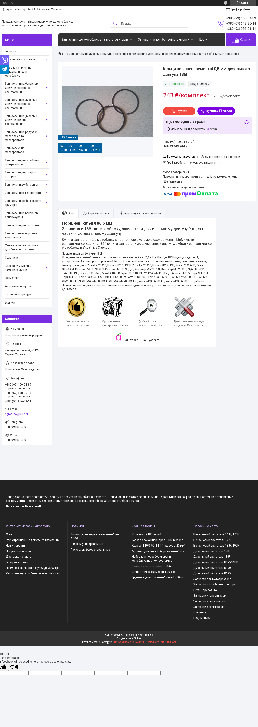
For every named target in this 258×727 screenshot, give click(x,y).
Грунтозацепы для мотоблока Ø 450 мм (158, 577)
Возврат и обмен (17, 562)
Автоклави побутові (18, 286)
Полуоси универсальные (87, 544)
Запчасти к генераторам (210, 595)
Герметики (12, 278)
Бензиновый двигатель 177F (212, 540)
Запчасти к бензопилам (209, 601)
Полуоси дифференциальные (90, 549)
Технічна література (18, 294)
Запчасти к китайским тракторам (216, 584)
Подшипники (202, 618)
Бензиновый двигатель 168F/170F (216, 534)
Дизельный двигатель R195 (212, 573)
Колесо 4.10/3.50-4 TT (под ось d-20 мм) (158, 545)
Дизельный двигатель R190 (212, 568)
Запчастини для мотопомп (23, 225)
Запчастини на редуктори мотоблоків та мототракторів (22, 136)
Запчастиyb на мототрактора (14, 150)
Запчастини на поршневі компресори (21, 235)
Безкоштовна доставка (182, 156)
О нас (9, 534)
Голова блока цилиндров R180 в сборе (157, 540)
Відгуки (10, 302)
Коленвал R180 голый (146, 534)
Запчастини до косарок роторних (20, 174)
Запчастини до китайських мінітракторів (23, 162)
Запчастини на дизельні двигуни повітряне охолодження (107, 53)
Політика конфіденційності (161, 642)
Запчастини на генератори (23, 192)
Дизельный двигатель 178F (212, 551)
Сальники (11, 257)
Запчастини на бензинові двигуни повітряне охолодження (21, 87)
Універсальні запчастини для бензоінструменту (21, 247)
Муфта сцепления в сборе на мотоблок (158, 551)
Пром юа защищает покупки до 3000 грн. (33, 568)
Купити (182, 111)
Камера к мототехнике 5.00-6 (151, 566)
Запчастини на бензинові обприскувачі (21, 215)
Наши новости (15, 545)
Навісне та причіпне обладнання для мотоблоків (18, 71)
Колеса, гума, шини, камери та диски (18, 267)
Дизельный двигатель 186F (212, 556)
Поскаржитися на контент (129, 642)
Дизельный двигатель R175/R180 (216, 562)
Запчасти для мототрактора (212, 579)
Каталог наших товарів (20, 59)
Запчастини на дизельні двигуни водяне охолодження (21, 119)
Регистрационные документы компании (32, 540)
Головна (10, 51)
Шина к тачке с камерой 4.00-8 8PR (155, 571)
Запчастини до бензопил (21, 184)
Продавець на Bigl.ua (129, 638)
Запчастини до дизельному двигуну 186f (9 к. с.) (180, 53)
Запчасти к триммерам (209, 606)
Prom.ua (148, 634)
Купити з (219, 111)
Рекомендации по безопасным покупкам (33, 573)
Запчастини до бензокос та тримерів (23, 203)
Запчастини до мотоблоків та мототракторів (94, 39)
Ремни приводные (206, 590)
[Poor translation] (14, 667)
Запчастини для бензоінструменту (163, 39)
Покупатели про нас (19, 551)
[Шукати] (115, 24)
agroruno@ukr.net (16, 414)
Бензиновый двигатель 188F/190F (216, 545)
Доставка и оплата (18, 556)
